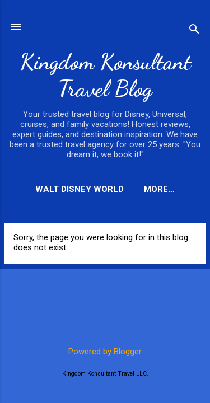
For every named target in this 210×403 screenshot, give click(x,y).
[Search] (194, 30)
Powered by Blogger (105, 351)
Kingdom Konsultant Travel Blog (105, 75)
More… (159, 189)
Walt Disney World (79, 189)
